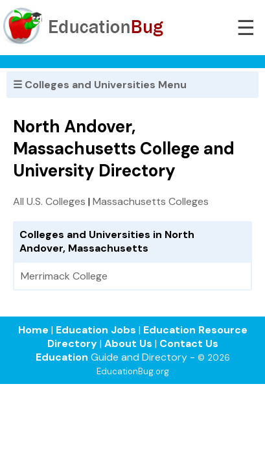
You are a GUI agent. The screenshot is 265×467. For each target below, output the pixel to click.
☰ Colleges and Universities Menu (100, 84)
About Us (128, 343)
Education (62, 357)
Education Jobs (96, 330)
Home (33, 330)
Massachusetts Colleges (151, 201)
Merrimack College (64, 276)
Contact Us (188, 343)
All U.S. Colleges (49, 201)
